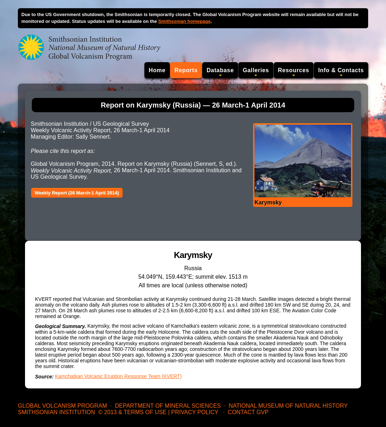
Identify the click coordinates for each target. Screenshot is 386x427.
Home (157, 70)
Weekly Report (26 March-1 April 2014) (77, 192)
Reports (186, 70)
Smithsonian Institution (56, 412)
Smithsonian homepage (184, 21)
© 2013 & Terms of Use (132, 412)
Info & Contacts (341, 70)
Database (220, 70)
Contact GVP (248, 412)
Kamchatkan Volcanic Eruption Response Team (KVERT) (118, 376)
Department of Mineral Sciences (168, 406)
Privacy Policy (194, 412)
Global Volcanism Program (62, 406)
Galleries (256, 70)
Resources (294, 70)
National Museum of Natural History (288, 406)
